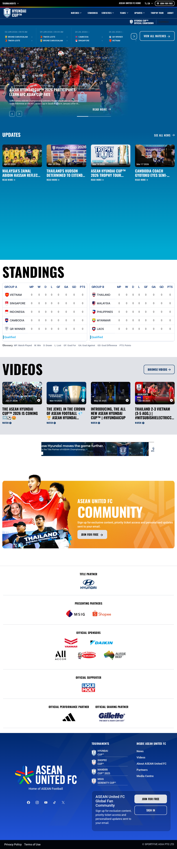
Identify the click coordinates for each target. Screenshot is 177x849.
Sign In (150, 810)
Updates (140, 12)
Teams (124, 12)
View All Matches (157, 36)
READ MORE (102, 109)
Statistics (108, 12)
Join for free (92, 534)
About (170, 13)
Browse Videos (159, 369)
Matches (76, 12)
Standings (93, 13)
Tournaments (11, 3)
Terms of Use (32, 844)
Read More (8, 180)
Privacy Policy (13, 844)
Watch (7, 422)
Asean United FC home (130, 3)
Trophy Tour (157, 13)
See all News (164, 135)
